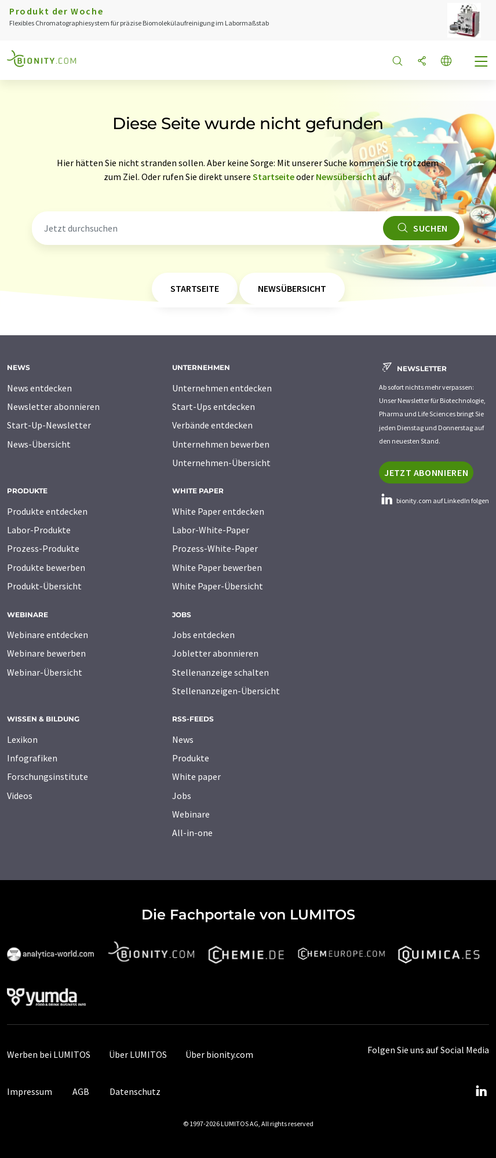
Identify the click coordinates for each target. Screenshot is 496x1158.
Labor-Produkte (39, 530)
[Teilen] (422, 61)
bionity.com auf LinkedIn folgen (434, 500)
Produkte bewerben (46, 567)
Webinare (191, 814)
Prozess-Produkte (43, 548)
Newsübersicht (346, 176)
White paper (196, 776)
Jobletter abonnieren (215, 653)
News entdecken (39, 388)
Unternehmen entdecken (222, 388)
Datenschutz (135, 1091)
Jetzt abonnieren (426, 472)
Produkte (190, 758)
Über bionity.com (219, 1054)
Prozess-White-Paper (215, 548)
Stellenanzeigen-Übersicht (226, 691)
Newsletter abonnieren (53, 406)
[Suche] (397, 61)
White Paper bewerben (217, 567)
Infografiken (32, 758)
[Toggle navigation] (481, 62)
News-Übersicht (39, 444)
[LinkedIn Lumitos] (481, 1091)
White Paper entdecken (218, 511)
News (183, 739)
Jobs (181, 795)
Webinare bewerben (46, 653)
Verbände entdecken (212, 425)
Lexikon (22, 739)
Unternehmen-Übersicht (221, 462)
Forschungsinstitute (47, 776)
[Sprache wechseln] (446, 61)
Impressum (29, 1091)
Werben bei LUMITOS (48, 1054)
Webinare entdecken (47, 634)
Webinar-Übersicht (44, 672)
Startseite (273, 176)
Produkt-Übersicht (44, 586)
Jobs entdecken (203, 634)
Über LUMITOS (138, 1054)
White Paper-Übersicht (217, 586)
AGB (80, 1091)
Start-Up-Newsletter (49, 425)
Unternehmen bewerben (220, 444)
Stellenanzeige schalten (220, 672)
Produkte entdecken (47, 511)
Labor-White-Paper (210, 530)
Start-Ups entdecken (213, 406)
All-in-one (192, 832)
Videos (19, 795)
